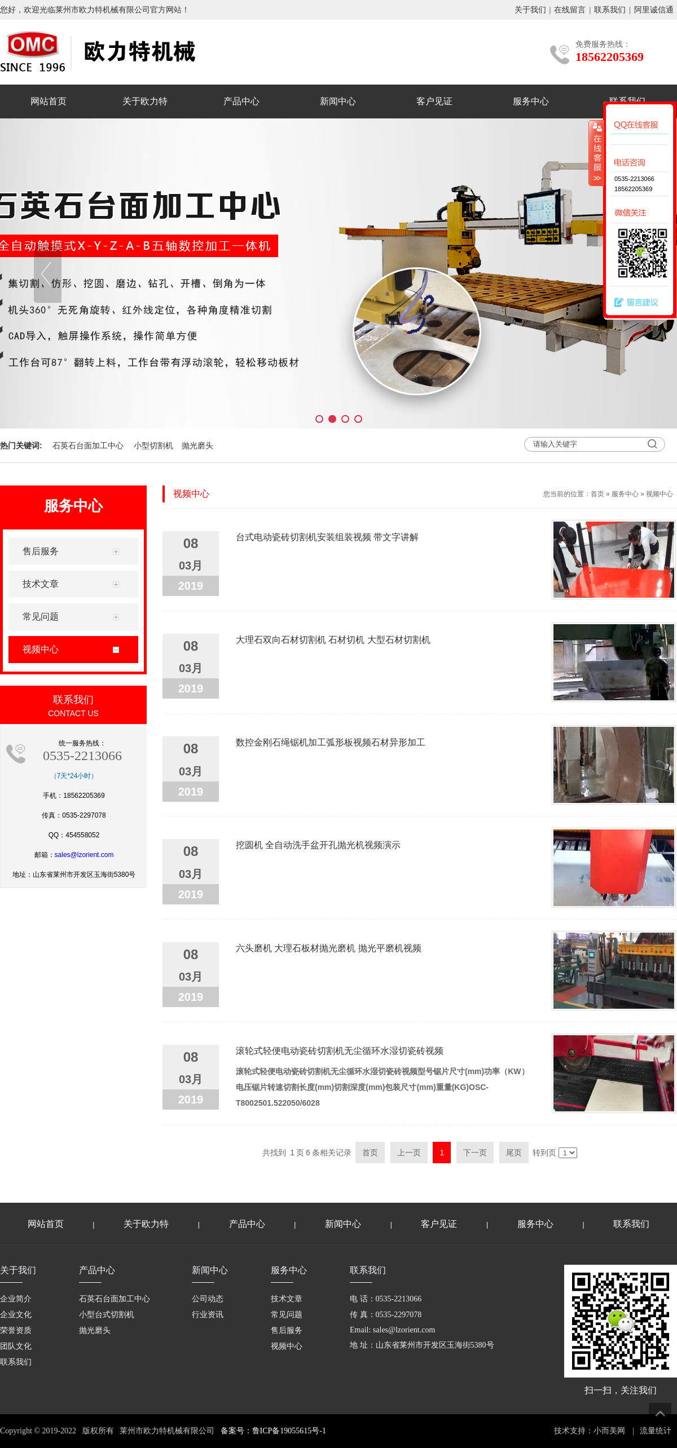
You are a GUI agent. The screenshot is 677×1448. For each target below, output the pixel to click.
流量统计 (655, 1431)
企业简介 (16, 1299)
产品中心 (241, 101)
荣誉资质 (16, 1330)
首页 (597, 494)
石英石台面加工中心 (88, 445)
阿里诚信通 (654, 10)
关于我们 (530, 10)
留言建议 (633, 303)
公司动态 (207, 1299)
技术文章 (286, 1299)
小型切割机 (153, 445)
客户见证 (434, 101)
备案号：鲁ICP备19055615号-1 (273, 1431)
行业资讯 (207, 1314)
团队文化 (16, 1346)
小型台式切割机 (106, 1314)
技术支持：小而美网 (589, 1431)
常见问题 (286, 1314)
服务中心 (531, 101)
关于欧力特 (145, 101)
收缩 (596, 153)
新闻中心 (338, 101)
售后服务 (286, 1330)
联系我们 (610, 10)
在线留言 (570, 10)
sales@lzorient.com (84, 855)
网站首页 (48, 101)
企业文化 (16, 1314)
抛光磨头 (197, 445)
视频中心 (659, 494)
